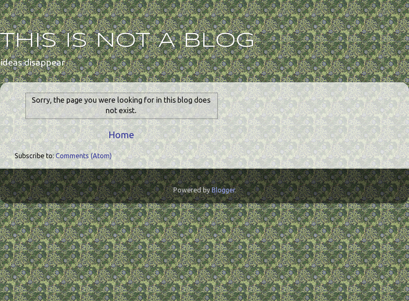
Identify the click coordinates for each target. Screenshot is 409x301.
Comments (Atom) (84, 155)
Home (121, 134)
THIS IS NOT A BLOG (127, 41)
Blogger (223, 190)
